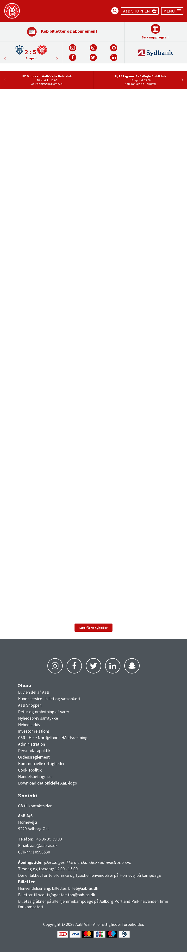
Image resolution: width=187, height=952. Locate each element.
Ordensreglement (34, 757)
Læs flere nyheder (93, 627)
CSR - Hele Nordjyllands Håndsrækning (52, 737)
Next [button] (4, 58)
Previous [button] (57, 58)
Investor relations (34, 731)
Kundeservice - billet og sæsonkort (49, 698)
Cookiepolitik (30, 770)
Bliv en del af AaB (33, 692)
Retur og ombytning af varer (43, 711)
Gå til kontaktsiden (35, 806)
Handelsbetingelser (35, 776)
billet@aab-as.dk (83, 888)
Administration (31, 744)
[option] (31, 52)
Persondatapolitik (34, 750)
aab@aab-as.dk (44, 845)
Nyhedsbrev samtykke (38, 718)
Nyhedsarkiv (29, 724)
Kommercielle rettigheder (41, 763)
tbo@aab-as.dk (81, 894)
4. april (31, 58)
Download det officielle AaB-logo (47, 783)
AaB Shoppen (30, 705)
